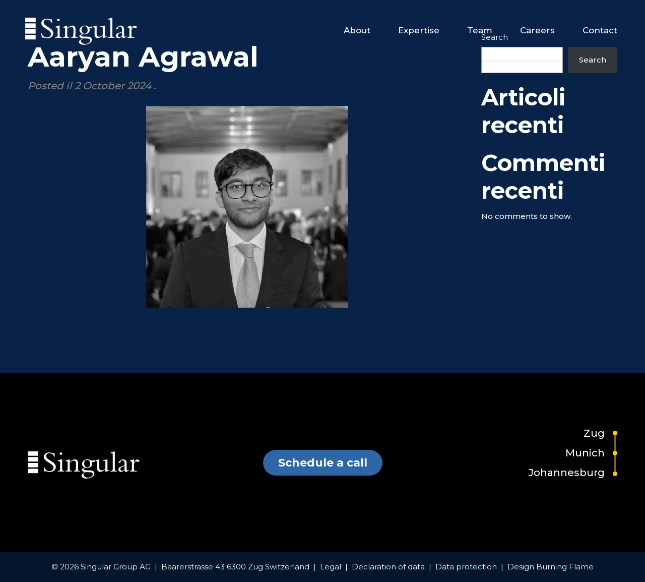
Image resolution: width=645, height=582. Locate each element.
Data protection (466, 566)
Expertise (418, 30)
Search (592, 60)
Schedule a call (322, 463)
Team (479, 30)
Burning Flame (565, 566)
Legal (330, 566)
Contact (600, 30)
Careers (537, 30)
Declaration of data (388, 566)
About (357, 30)
